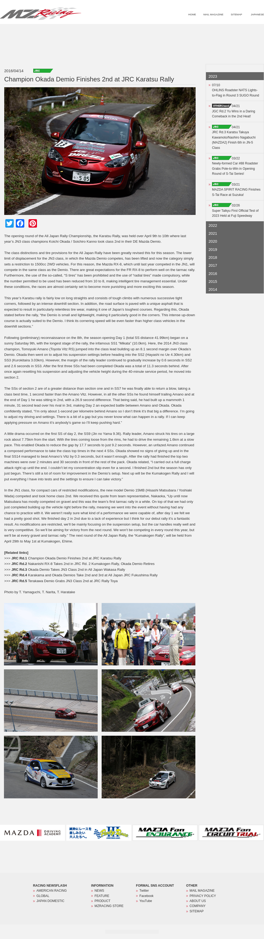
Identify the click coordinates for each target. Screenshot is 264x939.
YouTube (145, 901)
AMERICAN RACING (51, 890)
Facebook (146, 896)
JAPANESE (257, 14)
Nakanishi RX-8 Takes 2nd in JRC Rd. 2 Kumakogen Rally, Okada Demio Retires (82, 564)
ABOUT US (198, 901)
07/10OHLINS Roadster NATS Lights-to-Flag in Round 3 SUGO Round (235, 90)
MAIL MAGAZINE (213, 14)
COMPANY (198, 906)
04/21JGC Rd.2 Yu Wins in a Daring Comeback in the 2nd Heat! (233, 111)
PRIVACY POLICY (203, 896)
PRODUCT (212, 30)
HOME (192, 14)
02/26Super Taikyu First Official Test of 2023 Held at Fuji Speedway (235, 211)
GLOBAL (42, 896)
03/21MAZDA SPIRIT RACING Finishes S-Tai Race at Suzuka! (236, 190)
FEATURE (189, 30)
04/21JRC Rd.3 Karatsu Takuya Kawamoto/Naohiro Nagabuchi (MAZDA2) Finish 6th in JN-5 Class (234, 137)
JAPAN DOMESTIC (50, 901)
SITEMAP (236, 14)
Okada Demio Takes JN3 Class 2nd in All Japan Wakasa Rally (68, 570)
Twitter (144, 890)
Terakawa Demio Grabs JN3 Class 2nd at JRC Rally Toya (64, 581)
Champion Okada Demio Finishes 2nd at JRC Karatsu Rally (66, 558)
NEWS (169, 30)
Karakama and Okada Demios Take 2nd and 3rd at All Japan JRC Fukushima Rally (84, 575)
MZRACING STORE (241, 30)
